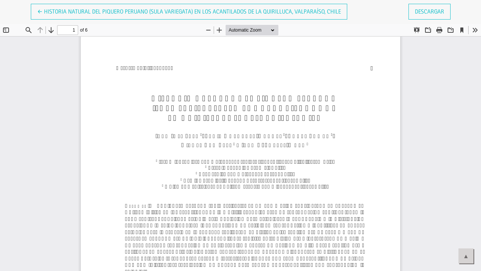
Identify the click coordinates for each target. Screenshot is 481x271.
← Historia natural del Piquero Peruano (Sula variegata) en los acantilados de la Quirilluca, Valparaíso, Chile (189, 11)
